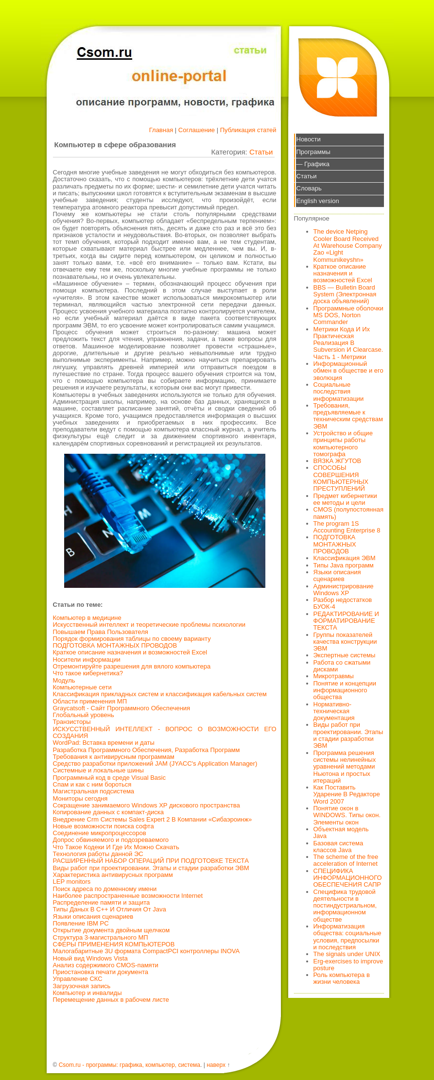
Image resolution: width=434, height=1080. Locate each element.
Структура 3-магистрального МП (100, 937)
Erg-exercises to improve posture (348, 965)
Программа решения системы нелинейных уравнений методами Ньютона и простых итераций (344, 766)
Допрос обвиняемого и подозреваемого (111, 839)
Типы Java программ (343, 565)
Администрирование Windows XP (343, 590)
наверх (216, 1065)
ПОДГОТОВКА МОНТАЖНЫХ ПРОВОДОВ (115, 645)
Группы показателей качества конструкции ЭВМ (345, 641)
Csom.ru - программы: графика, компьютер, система (129, 1065)
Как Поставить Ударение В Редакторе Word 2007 (346, 794)
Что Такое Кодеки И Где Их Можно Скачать (116, 847)
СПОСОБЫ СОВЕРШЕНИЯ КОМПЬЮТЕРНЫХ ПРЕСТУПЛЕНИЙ (341, 478)
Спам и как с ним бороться (92, 784)
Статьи (261, 152)
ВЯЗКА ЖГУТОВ (337, 460)
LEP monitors (72, 881)
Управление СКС (78, 978)
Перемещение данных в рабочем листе (111, 999)
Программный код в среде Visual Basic (109, 777)
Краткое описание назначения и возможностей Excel (130, 652)
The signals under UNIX (347, 954)
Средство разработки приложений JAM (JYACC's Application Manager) (155, 763)
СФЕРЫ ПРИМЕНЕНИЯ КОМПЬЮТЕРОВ (114, 944)
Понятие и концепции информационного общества (345, 690)
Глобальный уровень (83, 715)
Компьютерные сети (82, 687)
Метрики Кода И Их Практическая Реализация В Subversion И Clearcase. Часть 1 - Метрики (348, 343)
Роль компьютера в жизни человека (341, 978)
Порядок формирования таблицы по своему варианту (132, 638)
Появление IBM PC (81, 923)
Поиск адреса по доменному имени (105, 888)
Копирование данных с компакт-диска (108, 812)
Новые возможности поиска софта (103, 826)
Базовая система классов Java (338, 847)
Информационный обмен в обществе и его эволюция (348, 370)
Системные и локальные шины (98, 770)
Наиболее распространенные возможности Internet (128, 895)
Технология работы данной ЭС (98, 853)
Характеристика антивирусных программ (113, 874)
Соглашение (196, 130)
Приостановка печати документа (101, 972)
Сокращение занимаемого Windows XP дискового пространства (146, 805)
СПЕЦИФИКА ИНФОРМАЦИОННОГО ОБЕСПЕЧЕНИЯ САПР (347, 878)
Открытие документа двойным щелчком (111, 930)
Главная (161, 130)
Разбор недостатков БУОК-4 (342, 603)
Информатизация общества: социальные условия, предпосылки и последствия (347, 937)
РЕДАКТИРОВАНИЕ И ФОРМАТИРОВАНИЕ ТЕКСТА (346, 621)
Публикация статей (248, 130)
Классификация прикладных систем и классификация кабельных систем (160, 694)
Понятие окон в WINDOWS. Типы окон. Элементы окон (347, 815)
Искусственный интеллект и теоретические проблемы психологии (149, 624)
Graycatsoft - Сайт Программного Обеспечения (122, 708)
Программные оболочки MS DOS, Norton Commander (348, 315)
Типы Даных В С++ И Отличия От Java (109, 909)
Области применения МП (90, 701)
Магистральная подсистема (94, 791)
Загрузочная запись (82, 986)
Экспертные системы (344, 655)
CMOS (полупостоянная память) (348, 513)
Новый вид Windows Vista (90, 958)
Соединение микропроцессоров (99, 833)
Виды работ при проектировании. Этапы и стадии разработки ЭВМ (151, 868)
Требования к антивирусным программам (113, 756)
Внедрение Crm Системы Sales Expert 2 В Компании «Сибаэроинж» (152, 819)
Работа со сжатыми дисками (342, 666)
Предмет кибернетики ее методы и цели (345, 499)
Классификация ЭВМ (344, 558)
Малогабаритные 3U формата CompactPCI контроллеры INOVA (146, 951)
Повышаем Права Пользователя (100, 631)
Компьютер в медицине (87, 617)
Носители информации (87, 659)
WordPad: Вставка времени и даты (104, 742)
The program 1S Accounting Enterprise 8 (347, 527)
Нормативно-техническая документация (334, 711)
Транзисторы (72, 721)
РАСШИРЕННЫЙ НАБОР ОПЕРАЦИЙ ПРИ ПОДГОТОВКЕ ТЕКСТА (151, 860)
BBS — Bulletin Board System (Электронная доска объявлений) (345, 294)
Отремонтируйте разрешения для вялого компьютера (132, 666)
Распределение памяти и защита (101, 902)
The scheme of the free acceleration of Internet (346, 860)
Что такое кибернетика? (88, 673)
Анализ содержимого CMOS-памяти (105, 965)
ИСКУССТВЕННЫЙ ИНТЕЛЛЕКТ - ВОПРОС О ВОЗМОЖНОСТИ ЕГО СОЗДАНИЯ (165, 732)
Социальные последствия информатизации (338, 391)
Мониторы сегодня (80, 798)
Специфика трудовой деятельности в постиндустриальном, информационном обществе (345, 905)
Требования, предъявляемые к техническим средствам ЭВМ (348, 416)
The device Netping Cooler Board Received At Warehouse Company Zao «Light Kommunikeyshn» (347, 245)
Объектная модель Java (341, 832)
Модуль (64, 680)
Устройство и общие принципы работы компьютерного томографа (343, 443)
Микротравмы (333, 676)
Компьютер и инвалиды (87, 992)
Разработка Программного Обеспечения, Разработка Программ (146, 750)
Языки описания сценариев (93, 916)
